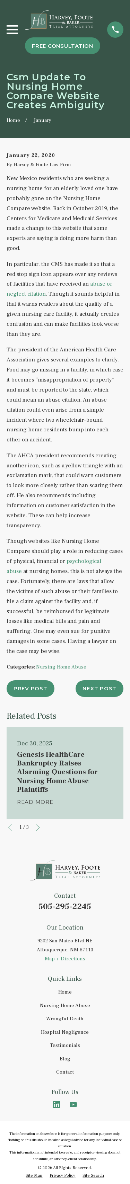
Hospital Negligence (65, 1032)
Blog (65, 1059)
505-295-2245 (64, 906)
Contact (65, 1072)
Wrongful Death (65, 1018)
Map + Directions (65, 959)
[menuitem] (34, 1175)
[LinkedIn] (56, 1104)
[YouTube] (73, 1104)
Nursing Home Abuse (61, 667)
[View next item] (37, 827)
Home (65, 992)
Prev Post (30, 688)
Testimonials (65, 1045)
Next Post (99, 688)
